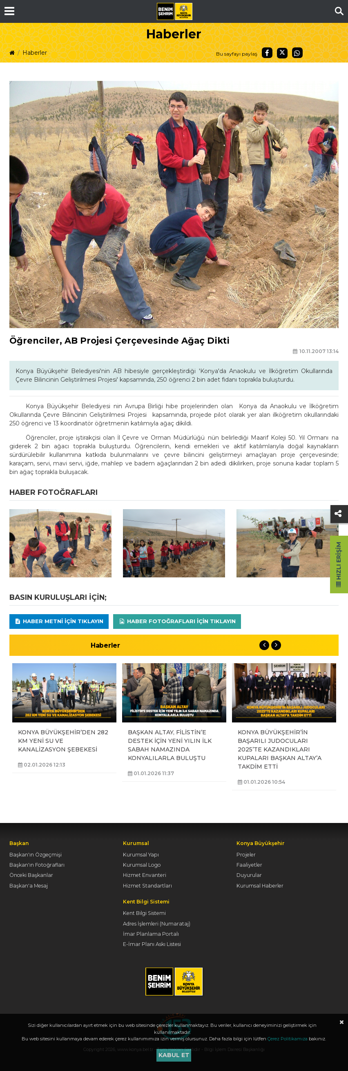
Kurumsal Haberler (259, 886)
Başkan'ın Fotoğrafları (37, 865)
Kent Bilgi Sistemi (144, 913)
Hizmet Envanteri (144, 875)
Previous (264, 645)
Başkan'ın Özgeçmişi (35, 855)
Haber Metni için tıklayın (59, 621)
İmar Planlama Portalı (151, 934)
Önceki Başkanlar (31, 875)
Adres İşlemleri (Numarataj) (156, 924)
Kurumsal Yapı (141, 855)
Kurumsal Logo (142, 865)
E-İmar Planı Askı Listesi (152, 944)
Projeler (246, 855)
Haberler (34, 52)
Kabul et (174, 1055)
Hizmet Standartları (147, 886)
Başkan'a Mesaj (28, 886)
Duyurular (249, 875)
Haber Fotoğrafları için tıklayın (177, 621)
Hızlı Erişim (338, 564)
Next (276, 645)
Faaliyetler (249, 865)
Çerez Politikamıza (288, 1039)
